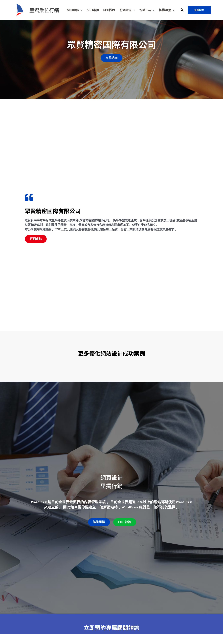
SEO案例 (93, 10)
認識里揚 (165, 10)
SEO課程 (109, 10)
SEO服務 (73, 10)
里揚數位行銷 (44, 10)
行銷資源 (126, 10)
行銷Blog (145, 10)
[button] (182, 10)
